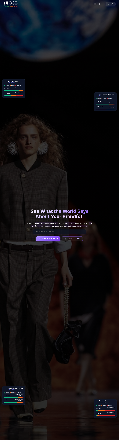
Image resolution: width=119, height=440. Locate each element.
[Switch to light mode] (95, 4)
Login (111, 4)
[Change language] (101, 4)
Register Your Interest (48, 239)
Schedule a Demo (72, 239)
